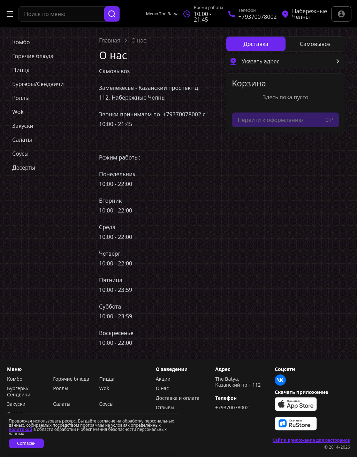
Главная (109, 40)
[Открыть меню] (9, 14)
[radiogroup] (285, 44)
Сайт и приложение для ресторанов (311, 440)
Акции (163, 379)
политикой (20, 429)
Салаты (61, 404)
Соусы (106, 404)
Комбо (14, 379)
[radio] (256, 44)
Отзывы (165, 407)
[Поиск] (112, 14)
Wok (104, 388)
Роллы (60, 388)
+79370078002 (232, 407)
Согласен (26, 443)
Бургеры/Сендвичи (18, 391)
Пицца (106, 379)
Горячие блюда (71, 379)
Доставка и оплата (177, 398)
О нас (162, 388)
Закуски (16, 404)
